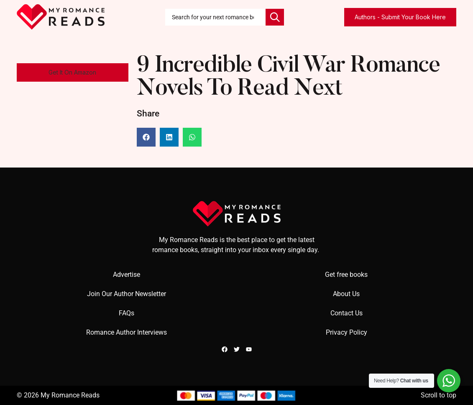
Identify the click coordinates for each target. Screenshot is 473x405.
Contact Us (346, 313)
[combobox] (215, 17)
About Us (346, 294)
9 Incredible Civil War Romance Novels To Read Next (288, 78)
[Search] (275, 17)
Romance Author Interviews (126, 332)
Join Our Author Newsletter (126, 294)
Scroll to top (438, 395)
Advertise (126, 275)
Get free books (346, 275)
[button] (72, 72)
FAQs (126, 313)
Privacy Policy (346, 332)
